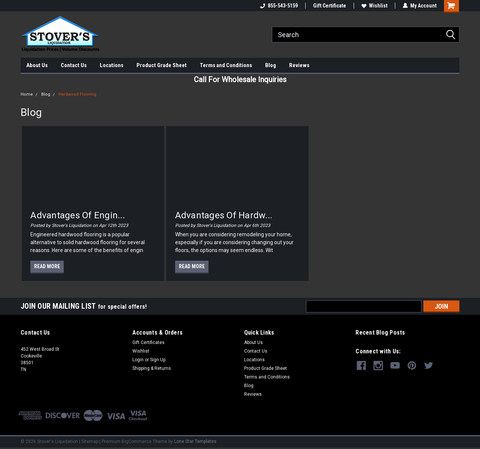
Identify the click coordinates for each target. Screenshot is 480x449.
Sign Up (157, 359)
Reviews (299, 65)
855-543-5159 (279, 6)
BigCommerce (137, 441)
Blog (270, 65)
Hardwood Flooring (77, 94)
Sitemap (89, 441)
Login (138, 359)
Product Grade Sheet (161, 65)
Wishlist (374, 6)
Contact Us (74, 65)
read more (47, 266)
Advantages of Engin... (77, 215)
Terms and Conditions (226, 65)
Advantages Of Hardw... (224, 215)
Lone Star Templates (195, 441)
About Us (37, 65)
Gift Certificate (329, 6)
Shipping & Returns (151, 368)
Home (27, 94)
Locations (111, 65)
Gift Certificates (148, 342)
